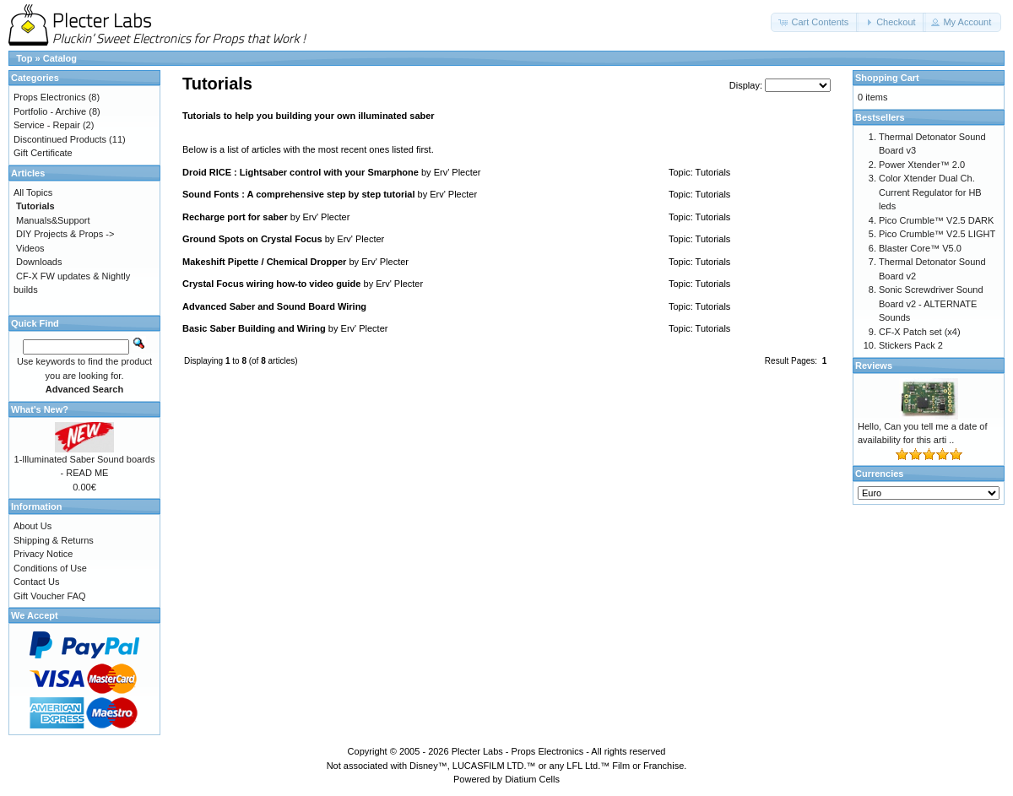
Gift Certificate (43, 153)
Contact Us (36, 582)
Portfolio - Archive (50, 111)
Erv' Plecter (457, 172)
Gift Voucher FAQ (50, 596)
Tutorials (713, 172)
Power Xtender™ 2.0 (922, 165)
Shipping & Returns (54, 540)
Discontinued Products (60, 139)
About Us (32, 526)
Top (24, 58)
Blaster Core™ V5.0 (920, 248)
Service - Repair (47, 125)
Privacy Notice (43, 554)
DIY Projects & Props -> (65, 234)
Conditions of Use (50, 568)
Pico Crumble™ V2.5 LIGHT (937, 234)
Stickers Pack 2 (911, 345)
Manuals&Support (52, 220)
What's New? (39, 409)
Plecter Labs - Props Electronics (518, 751)
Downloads (39, 262)
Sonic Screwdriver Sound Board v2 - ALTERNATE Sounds (931, 303)
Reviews (873, 365)
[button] (815, 22)
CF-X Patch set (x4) (920, 332)
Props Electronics (50, 97)
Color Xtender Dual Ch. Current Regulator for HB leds (930, 192)
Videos (30, 248)
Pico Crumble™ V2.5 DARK (936, 220)
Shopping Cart (887, 78)
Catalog (60, 58)
